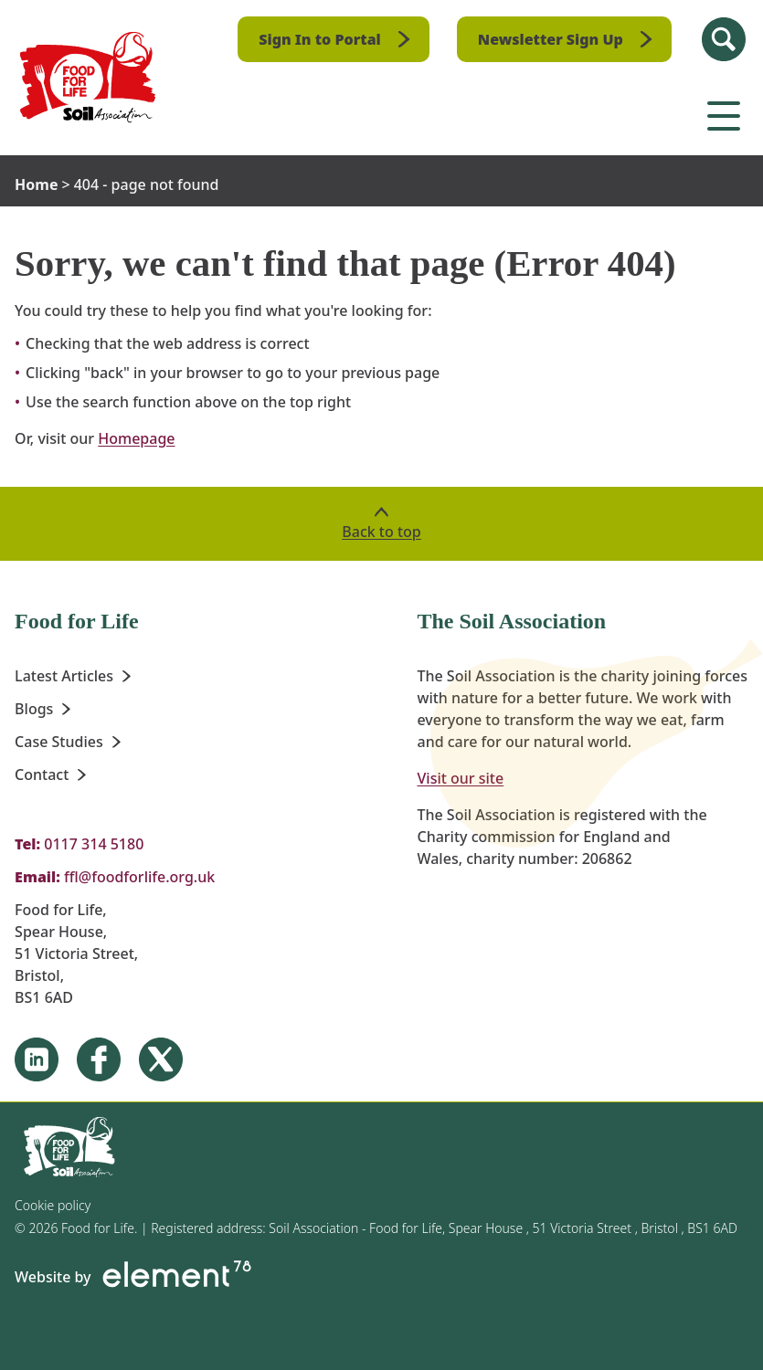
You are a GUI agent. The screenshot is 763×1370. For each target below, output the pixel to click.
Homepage (136, 438)
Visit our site (460, 778)
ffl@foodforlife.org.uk (139, 877)
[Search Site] (723, 39)
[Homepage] (88, 77)
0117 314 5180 (93, 844)
